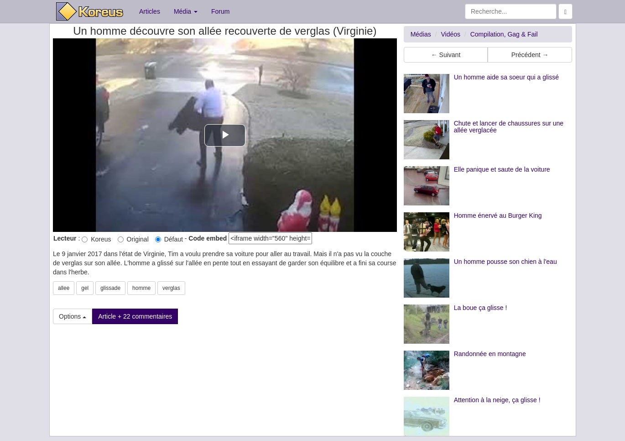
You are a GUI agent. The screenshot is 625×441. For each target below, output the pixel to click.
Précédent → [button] (530, 54)
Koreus (96, 239)
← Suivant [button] (446, 54)
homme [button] (141, 288)
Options (72, 316)
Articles (149, 11)
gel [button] (85, 288)
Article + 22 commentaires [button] (135, 316)
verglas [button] (171, 288)
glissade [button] (110, 288)
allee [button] (63, 288)
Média (186, 11)
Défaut (169, 239)
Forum (220, 11)
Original (133, 239)
